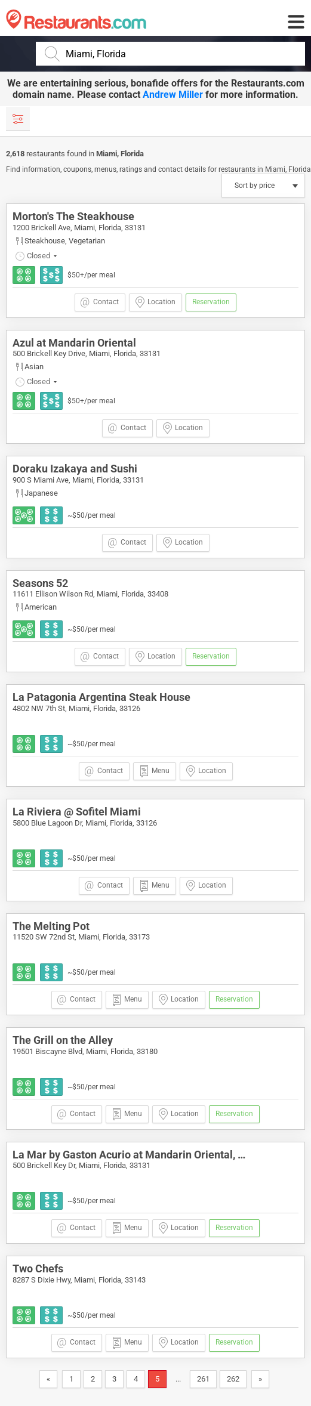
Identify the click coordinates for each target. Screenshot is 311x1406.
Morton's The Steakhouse (73, 216)
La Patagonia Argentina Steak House (101, 697)
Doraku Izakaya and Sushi (75, 468)
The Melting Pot (51, 926)
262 (233, 1378)
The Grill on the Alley (63, 1040)
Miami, (108, 153)
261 (203, 1378)
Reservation (211, 302)
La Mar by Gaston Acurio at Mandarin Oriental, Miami (141, 1154)
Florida (132, 153)
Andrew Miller (173, 94)
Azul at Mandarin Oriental (74, 342)
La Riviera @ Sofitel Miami (77, 811)
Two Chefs (38, 1268)
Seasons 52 (40, 583)
